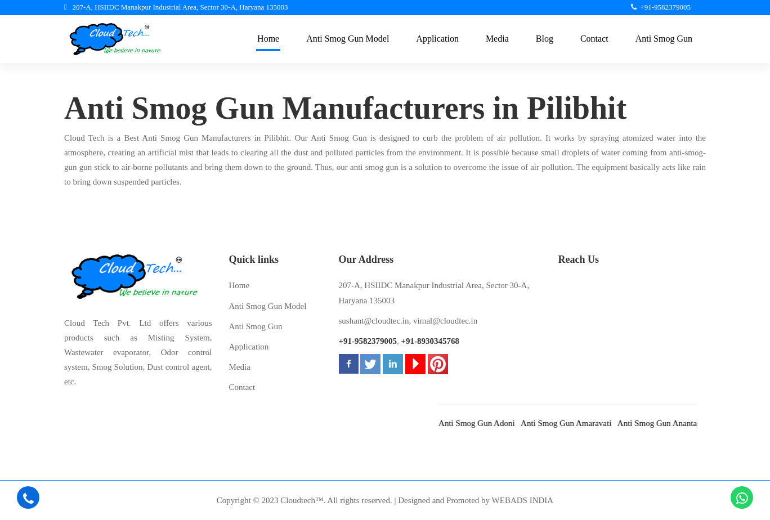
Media (239, 366)
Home (239, 285)
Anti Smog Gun (256, 326)
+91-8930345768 (430, 341)
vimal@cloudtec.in (445, 320)
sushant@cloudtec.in (374, 320)
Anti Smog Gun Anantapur (671, 423)
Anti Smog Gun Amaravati (575, 423)
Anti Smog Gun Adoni (485, 423)
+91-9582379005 (368, 341)
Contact (242, 387)
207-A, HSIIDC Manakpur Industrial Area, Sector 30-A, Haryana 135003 (434, 292)
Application (249, 346)
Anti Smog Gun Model (268, 306)
